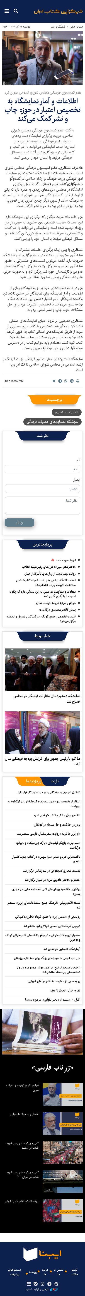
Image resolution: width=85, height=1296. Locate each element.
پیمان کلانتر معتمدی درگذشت (57, 609)
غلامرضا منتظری (66, 412)
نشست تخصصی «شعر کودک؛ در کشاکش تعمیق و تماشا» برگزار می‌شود (41, 619)
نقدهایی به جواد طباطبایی (24, 1114)
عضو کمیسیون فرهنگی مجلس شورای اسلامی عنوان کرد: (43, 93)
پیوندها (33, 1272)
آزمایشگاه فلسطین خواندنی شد (61, 949)
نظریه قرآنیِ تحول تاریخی (65, 990)
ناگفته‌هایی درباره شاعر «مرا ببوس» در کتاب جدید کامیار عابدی (46, 859)
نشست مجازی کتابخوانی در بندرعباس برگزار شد (51, 870)
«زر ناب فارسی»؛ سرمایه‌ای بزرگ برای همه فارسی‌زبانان (47, 958)
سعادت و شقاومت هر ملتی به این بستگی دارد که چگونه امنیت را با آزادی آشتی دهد (42, 594)
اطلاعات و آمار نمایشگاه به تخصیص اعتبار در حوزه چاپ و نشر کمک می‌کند (43, 110)
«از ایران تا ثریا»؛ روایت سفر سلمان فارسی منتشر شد (48, 833)
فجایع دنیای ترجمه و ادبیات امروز (22, 1087)
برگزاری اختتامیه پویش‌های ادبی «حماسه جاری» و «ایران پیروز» (46, 891)
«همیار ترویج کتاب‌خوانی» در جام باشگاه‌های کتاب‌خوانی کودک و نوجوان (42, 937)
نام (78, 460)
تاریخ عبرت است (66, 560)
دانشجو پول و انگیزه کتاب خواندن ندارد (56, 815)
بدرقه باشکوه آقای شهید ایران (22, 1201)
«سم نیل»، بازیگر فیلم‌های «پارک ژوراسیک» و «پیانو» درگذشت (47, 845)
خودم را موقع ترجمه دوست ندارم (56, 603)
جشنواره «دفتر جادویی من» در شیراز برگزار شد (52, 879)
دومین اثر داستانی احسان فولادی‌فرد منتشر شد (51, 926)
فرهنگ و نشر (58, 27)
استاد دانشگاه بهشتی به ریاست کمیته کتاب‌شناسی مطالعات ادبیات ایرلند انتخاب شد (46, 582)
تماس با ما (58, 1272)
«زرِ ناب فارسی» (53, 1067)
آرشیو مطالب (74, 1272)
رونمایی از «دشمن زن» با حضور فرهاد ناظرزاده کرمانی (47, 916)
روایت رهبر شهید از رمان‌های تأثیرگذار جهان (50, 573)
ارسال (19, 522)
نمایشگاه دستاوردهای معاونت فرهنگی (52, 422)
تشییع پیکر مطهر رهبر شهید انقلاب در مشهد (22, 1145)
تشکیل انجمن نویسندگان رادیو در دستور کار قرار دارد (49, 792)
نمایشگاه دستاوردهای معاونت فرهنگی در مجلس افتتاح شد (46, 699)
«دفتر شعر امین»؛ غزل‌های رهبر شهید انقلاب (49, 566)
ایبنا (58, 14)
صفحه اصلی (76, 27)
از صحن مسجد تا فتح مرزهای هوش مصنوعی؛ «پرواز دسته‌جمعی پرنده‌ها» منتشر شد (48, 970)
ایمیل (76, 479)
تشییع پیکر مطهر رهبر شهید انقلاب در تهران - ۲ (22, 1174)
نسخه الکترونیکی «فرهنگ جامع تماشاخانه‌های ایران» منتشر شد (43, 905)
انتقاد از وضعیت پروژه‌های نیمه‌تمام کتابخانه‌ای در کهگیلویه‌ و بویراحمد (44, 804)
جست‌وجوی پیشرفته (15, 1272)
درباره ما (45, 1272)
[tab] (54, 781)
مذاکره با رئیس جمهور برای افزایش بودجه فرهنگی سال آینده (42, 761)
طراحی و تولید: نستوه (42, 1289)
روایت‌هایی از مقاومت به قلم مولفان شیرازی (54, 981)
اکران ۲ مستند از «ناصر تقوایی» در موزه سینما (52, 999)
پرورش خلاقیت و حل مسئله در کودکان (57, 824)
